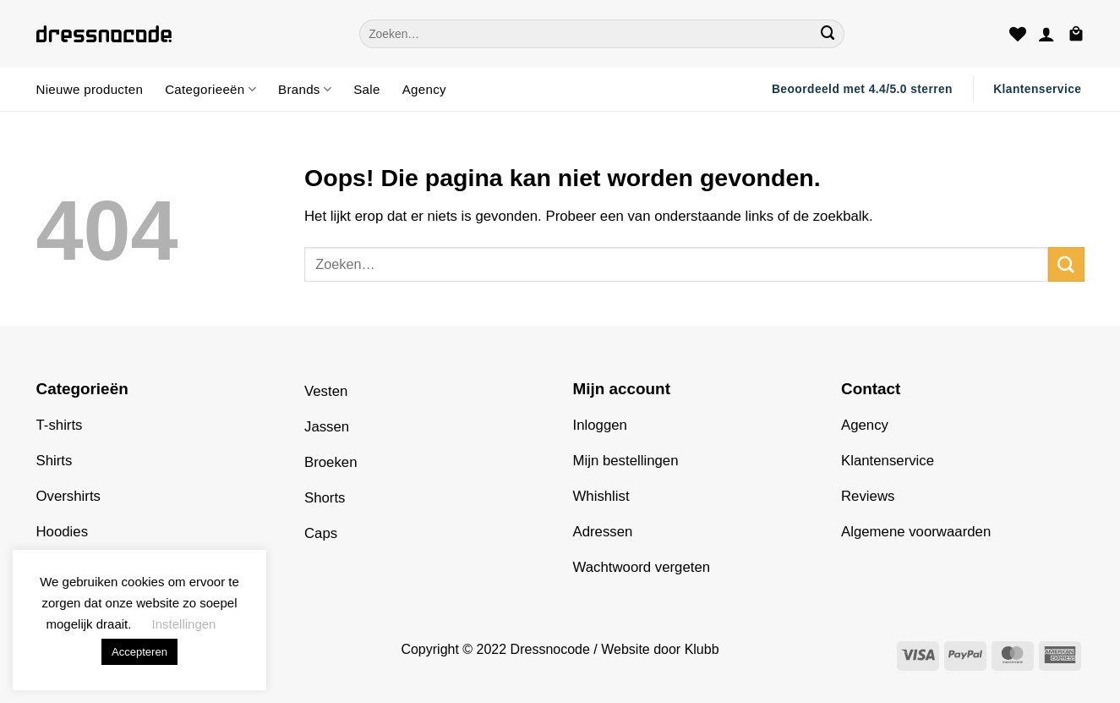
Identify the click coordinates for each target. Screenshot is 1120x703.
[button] (1046, 33)
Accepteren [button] (139, 651)
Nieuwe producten (90, 89)
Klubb (702, 649)
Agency (424, 89)
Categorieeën (210, 89)
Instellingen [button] (184, 624)
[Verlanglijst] (1017, 33)
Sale (366, 89)
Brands (304, 89)
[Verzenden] (828, 33)
